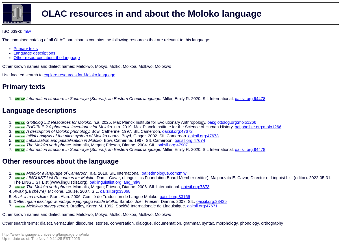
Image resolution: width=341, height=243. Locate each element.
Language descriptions (34, 53)
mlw (27, 31)
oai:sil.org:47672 (177, 131)
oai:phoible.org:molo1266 (258, 127)
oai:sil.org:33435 (211, 201)
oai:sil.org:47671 (202, 206)
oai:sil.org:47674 (190, 140)
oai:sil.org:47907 (173, 145)
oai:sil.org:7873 (195, 187)
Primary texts (26, 48)
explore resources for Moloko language (79, 75)
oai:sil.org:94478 (250, 98)
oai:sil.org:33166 (175, 196)
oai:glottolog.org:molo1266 (231, 122)
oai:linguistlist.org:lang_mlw (115, 182)
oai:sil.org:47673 (203, 136)
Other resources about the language (47, 57)
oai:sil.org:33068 (115, 191)
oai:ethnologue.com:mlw (164, 173)
